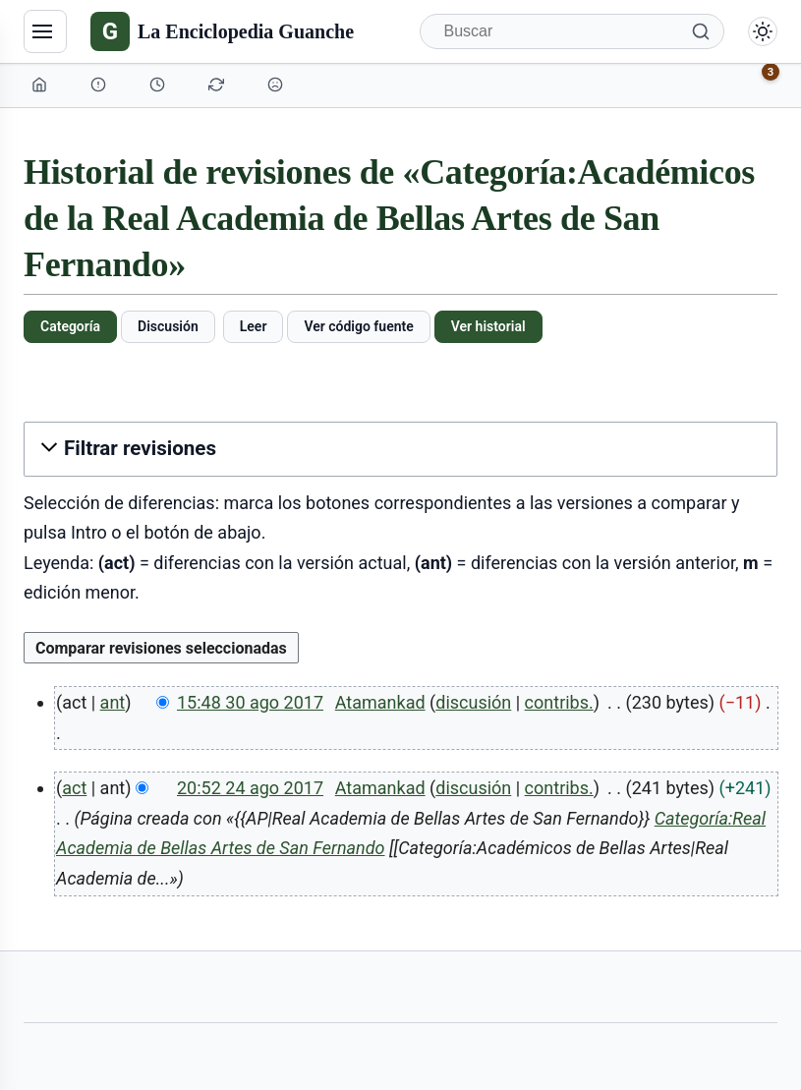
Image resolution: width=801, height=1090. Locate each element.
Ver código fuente (358, 326)
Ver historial (488, 326)
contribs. (559, 702)
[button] (400, 449)
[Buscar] (572, 31)
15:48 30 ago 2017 (250, 702)
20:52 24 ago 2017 (250, 787)
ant (113, 702)
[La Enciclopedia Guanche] (222, 31)
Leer (253, 326)
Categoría (70, 326)
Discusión (168, 326)
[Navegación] (45, 31)
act (74, 787)
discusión (473, 702)
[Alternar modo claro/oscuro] (762, 31)
